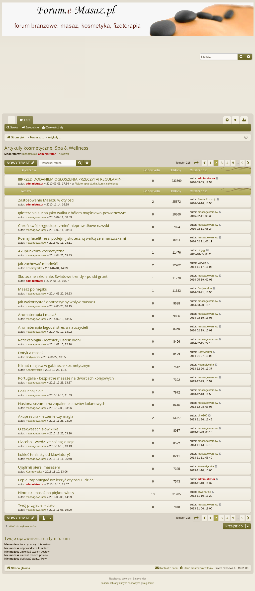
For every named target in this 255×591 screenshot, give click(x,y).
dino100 (202, 415)
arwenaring (204, 491)
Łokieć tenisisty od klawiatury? (44, 454)
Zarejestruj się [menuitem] (245, 121)
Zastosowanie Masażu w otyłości (46, 199)
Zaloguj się (32, 127)
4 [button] (227, 162)
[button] (196, 163)
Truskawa (63, 153)
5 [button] (233, 162)
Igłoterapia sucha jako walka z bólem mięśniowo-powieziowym (72, 212)
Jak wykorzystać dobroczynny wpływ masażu (56, 301)
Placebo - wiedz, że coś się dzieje (46, 441)
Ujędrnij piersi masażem (39, 467)
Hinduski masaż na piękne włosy (46, 492)
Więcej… (12, 121)
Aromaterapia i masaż (37, 314)
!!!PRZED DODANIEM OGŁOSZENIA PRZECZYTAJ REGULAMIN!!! (71, 179)
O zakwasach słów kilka (38, 428)
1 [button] (210, 162)
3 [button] (222, 162)
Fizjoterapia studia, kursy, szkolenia (96, 183)
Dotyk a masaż (31, 352)
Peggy (201, 250)
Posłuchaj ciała (31, 390)
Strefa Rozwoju (207, 199)
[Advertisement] (127, 76)
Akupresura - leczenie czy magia (46, 416)
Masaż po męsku (32, 289)
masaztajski (29, 153)
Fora (27, 120)
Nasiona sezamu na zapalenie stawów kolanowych (62, 403)
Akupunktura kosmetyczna (41, 250)
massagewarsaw (36, 217)
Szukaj (14, 127)
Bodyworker (205, 288)
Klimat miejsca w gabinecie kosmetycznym (55, 365)
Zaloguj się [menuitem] (236, 121)
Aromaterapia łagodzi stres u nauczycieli (53, 327)
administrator (47, 153)
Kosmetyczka (34, 268)
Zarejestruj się (54, 127)
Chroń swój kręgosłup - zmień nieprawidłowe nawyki (63, 225)
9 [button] (242, 162)
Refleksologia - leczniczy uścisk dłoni (49, 339)
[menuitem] (227, 120)
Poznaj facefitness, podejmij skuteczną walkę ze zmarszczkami (72, 238)
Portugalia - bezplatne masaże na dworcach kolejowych (66, 378)
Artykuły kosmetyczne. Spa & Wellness (46, 148)
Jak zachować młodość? (38, 263)
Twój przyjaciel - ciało (36, 505)
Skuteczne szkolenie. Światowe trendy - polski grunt (63, 276)
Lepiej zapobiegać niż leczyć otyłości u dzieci (56, 479)
